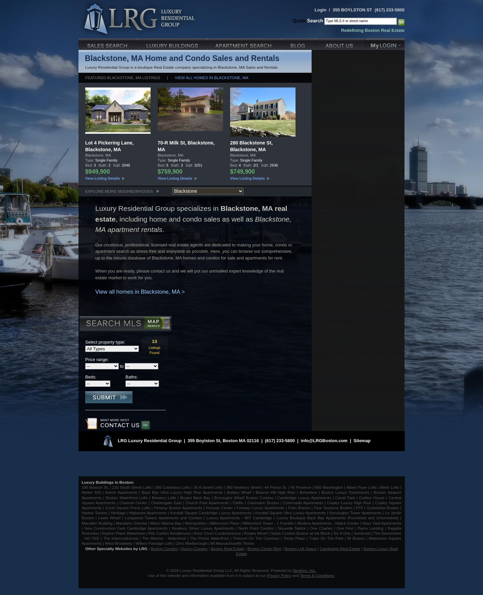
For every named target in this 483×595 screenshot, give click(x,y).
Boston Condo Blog (264, 548)
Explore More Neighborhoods (119, 191)
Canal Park (345, 497)
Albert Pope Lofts (361, 487)
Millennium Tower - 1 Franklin (268, 523)
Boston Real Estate (227, 548)
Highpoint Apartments (148, 513)
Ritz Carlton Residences (169, 533)
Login (320, 9)
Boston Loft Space (300, 548)
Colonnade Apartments (303, 502)
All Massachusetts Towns (232, 543)
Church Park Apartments (207, 502)
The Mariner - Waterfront (164, 538)
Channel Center (133, 502)
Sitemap (362, 440)
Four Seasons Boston (334, 507)
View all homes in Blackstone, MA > (140, 292)
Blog (299, 43)
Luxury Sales (108, 43)
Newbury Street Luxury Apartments (203, 528)
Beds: (90, 376)
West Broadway (118, 543)
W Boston (356, 538)
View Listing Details (102, 178)
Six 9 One (342, 533)
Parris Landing (370, 528)
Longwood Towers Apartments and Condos (163, 518)
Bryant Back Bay (195, 497)
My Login (385, 43)
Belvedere (308, 492)
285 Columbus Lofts (172, 487)
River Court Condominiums (217, 533)
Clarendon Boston (263, 502)
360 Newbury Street (243, 487)
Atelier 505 (92, 492)
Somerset (362, 533)
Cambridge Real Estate (340, 548)
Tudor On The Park (326, 538)
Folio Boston (299, 507)
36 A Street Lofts (208, 487)
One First (345, 528)
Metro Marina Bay (165, 523)
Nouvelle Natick (292, 528)
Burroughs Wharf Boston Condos (243, 497)
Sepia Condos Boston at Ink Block (300, 533)
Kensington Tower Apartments (355, 513)
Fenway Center (219, 507)
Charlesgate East (166, 502)
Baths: (131, 376)
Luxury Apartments (245, 43)
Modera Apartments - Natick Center (328, 523)
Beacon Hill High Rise (276, 492)
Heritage (118, 513)
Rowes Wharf (255, 533)
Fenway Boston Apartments (178, 507)
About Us (341, 43)
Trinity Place (295, 538)
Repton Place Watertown (123, 533)
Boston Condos (164, 548)
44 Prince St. (275, 487)
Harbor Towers (94, 513)
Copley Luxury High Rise (349, 502)
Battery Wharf (239, 492)
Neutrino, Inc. (304, 570)
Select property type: (105, 342)
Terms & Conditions (317, 575)
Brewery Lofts (164, 497)
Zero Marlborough (191, 543)
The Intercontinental (120, 538)
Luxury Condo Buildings (173, 43)
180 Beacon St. (95, 487)
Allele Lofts (389, 487)
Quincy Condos (194, 548)
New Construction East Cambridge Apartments (125, 528)
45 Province (300, 487)
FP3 (360, 507)
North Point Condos (256, 528)
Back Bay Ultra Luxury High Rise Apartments (182, 492)
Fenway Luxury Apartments (260, 507)
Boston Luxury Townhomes (345, 492)
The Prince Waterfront (209, 538)
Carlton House (372, 497)
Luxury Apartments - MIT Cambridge (239, 518)
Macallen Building (97, 523)
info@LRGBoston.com (324, 440)
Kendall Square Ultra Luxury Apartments (290, 513)
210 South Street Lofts (131, 487)
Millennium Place (224, 523)
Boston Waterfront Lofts (127, 497)
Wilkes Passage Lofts (154, 543)
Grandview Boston (383, 507)
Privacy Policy (279, 575)
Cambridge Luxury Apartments (304, 497)
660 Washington (329, 487)
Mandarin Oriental (131, 523)
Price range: (97, 359)
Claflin (239, 502)
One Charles (321, 528)
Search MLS (124, 324)
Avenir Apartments (121, 492)
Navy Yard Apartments (381, 523)
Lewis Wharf (109, 518)
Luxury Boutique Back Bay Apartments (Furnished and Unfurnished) (337, 518)
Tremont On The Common (256, 538)
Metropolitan (196, 523)
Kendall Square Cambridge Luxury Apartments (211, 513)
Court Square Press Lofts (127, 507)
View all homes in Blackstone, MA (212, 77)
